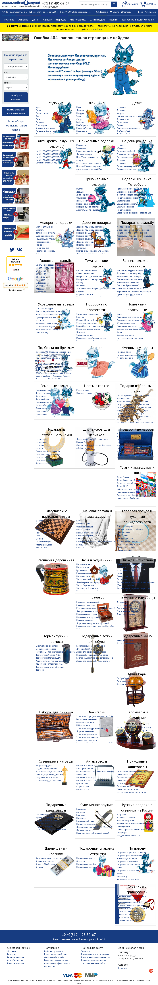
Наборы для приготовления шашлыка (134, 451)
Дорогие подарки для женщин (90, 230)
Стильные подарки (84, 198)
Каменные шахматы (45, 463)
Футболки (121, 567)
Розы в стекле (82, 390)
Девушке (80, 110)
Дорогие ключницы (85, 242)
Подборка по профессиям (96, 307)
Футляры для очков (126, 323)
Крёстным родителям (45, 408)
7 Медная (40, 289)
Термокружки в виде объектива (50, 667)
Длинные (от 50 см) (85, 649)
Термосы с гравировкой (128, 911)
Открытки (80, 861)
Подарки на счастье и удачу (89, 279)
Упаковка (85, 951)
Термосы (40, 670)
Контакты (127, 12)
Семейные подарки (56, 385)
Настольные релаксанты (87, 765)
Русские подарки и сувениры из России (137, 807)
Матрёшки (121, 814)
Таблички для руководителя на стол (133, 270)
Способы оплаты (15, 960)
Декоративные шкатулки (87, 611)
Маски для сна (42, 248)
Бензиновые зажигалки (86, 719)
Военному (80, 317)
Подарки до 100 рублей (47, 239)
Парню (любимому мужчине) (48, 131)
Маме (78, 107)
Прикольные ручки (125, 780)
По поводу (137, 848)
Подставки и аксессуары (87, 824)
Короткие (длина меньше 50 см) (90, 646)
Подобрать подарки (16, 97)
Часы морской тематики (87, 588)
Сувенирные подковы (46, 317)
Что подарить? (78, 19)
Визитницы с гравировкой (128, 902)
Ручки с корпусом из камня (48, 451)
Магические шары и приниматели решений (95, 771)
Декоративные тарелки (127, 541)
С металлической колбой (47, 646)
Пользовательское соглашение (95, 954)
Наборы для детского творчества (132, 116)
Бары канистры (123, 681)
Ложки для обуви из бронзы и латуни (134, 407)
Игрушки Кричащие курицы (88, 166)
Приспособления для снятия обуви (92, 655)
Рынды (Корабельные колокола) (50, 311)
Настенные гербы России (128, 282)
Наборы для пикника (56, 712)
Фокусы (79, 160)
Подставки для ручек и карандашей (133, 771)
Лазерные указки (43, 242)
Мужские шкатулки (84, 620)
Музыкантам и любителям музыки (91, 338)
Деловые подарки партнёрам (130, 273)
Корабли (40, 320)
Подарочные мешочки (86, 867)
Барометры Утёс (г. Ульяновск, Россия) (53, 376)
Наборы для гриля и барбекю (49, 719)
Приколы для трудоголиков (129, 294)
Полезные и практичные (137, 307)
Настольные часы (84, 564)
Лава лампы (81, 774)
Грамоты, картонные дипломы (49, 774)
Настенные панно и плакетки (49, 323)
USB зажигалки (83, 725)
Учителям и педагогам (86, 323)
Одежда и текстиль (137, 560)
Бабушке (80, 122)
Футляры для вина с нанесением (131, 905)
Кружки (79, 520)
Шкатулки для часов (85, 605)
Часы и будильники (96, 560)
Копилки (39, 867)
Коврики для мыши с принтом (130, 914)
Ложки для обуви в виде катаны (91, 652)
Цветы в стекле (96, 385)
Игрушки (121, 113)
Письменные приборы (46, 814)
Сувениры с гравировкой (137, 889)
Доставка (103, 12)
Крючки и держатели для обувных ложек (95, 658)
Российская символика (86, 270)
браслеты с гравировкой (128, 899)
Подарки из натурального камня (56, 432)
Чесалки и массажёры (45, 251)
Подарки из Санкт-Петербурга (137, 182)
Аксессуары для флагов (128, 495)
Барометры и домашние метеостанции (134, 213)
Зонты (120, 314)
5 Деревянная (42, 283)
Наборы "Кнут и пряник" (127, 445)
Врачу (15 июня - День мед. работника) (93, 326)
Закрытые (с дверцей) (127, 608)
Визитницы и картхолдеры (129, 276)
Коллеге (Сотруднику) (46, 128)
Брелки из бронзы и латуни (129, 419)
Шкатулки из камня (125, 207)
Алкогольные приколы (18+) (89, 169)
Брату (38, 116)
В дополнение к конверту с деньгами (134, 230)
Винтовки (80, 815)
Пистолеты (81, 818)
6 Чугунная (41, 286)
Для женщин (122, 436)
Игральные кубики (44, 544)
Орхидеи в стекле (84, 393)
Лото (38, 535)
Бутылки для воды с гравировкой (132, 908)
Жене (78, 116)
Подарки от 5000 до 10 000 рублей (92, 236)
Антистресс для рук (85, 768)
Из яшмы (40, 445)
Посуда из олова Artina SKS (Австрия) (93, 251)
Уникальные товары (85, 200)
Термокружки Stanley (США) (48, 658)
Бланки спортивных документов (131, 792)
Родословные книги (126, 643)
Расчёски (40, 245)
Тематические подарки (96, 263)
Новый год (122, 876)
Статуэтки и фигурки (44, 308)
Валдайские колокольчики (129, 204)
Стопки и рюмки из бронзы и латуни (133, 395)
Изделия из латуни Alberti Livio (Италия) (54, 370)
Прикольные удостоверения (48, 780)
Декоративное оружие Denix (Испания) (94, 827)
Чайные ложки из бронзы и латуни (132, 410)
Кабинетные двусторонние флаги (132, 489)
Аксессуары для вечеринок (88, 163)
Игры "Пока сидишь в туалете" (89, 157)
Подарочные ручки (44, 826)
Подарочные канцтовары (56, 807)
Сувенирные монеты (45, 236)
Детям (35, 19)
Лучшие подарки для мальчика (50, 156)
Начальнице (81, 131)
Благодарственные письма (56, 960)
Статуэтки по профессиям (87, 314)
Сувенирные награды (126, 169)
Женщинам (81, 148)
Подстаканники (124, 210)
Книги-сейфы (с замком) (46, 864)
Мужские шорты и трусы (127, 570)
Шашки (39, 523)
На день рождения (137, 140)
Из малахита (41, 442)
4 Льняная (40, 280)
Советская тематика (85, 273)
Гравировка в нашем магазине (138, 19)
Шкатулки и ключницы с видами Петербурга (96, 626)
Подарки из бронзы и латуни (137, 388)
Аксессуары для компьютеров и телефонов (136, 320)
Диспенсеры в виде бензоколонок (92, 439)
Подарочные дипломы (127, 355)
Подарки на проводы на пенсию (131, 852)
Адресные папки (124, 786)
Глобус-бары (123, 678)
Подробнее (95, 29)
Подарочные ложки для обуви (96, 639)
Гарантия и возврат (16, 957)
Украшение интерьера (56, 304)
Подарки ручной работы (87, 207)
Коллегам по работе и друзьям (90, 151)
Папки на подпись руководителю (132, 288)
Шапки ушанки (123, 200)
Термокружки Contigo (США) (48, 655)
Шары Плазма (82, 786)
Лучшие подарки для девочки (49, 160)
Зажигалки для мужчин (86, 734)
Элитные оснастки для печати (130, 279)
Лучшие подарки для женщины (50, 154)
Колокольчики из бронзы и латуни (132, 401)
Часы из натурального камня (49, 454)
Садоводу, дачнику (85, 335)
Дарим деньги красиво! (56, 851)
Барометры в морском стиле (129, 742)
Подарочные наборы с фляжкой (131, 448)
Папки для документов (127, 789)
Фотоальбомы (42, 399)
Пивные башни (83, 442)
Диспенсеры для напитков (96, 432)
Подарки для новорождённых (131, 855)
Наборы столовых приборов (130, 529)
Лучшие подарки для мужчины (50, 150)
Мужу (38, 107)
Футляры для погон (85, 830)
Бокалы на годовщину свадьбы (50, 265)
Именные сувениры (137, 347)
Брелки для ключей (44, 227)
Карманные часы (84, 573)
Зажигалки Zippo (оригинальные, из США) (95, 716)
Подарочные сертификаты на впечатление (136, 166)
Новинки (113, 19)
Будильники (81, 570)
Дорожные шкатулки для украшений (92, 623)
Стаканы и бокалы (84, 526)
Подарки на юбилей (126, 151)
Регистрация (150, 12)
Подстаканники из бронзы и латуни (133, 404)
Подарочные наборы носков (130, 439)
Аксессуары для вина (126, 454)
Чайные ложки (123, 532)
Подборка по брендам (56, 347)
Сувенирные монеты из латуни (130, 413)
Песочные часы (83, 576)
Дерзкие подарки (84, 154)
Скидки (96, 347)
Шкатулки (96, 598)
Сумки (119, 332)
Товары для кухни (125, 526)
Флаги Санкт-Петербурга (128, 480)
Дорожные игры (43, 541)
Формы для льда (124, 550)
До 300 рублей (123, 131)
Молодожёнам (124, 227)
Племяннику (41, 411)
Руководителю (42, 113)
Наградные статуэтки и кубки (49, 771)
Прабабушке (82, 125)
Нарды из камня (43, 457)
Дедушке (40, 122)
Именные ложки (124, 352)
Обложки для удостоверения (130, 920)
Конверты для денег (45, 861)
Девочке (121, 110)
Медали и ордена (125, 358)
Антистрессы (96, 761)
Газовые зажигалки (85, 722)
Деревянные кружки (45, 570)
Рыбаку (79, 282)
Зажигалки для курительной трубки (92, 728)
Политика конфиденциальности (95, 957)
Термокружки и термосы (56, 639)
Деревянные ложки (126, 817)
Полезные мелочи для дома (130, 338)
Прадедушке (41, 125)
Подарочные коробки (86, 864)
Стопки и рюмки (83, 529)
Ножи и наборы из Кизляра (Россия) (52, 364)
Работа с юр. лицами (53, 951)
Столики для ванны (125, 335)
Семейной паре (43, 405)
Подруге (80, 113)
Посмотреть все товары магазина (16, 111)
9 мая (119, 867)
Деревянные (123, 602)
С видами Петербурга (54, 19)
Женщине (23, 19)
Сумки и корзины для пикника (49, 722)
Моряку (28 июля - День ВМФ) (89, 320)
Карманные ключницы (127, 326)
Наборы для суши (125, 538)
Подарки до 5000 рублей (87, 233)
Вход (140, 12)
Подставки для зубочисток (129, 544)
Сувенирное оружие (96, 804)
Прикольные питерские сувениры (132, 188)
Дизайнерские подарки (87, 194)
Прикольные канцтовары (137, 764)
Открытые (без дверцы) (127, 611)
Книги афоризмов (125, 640)
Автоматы (80, 812)
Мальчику (121, 107)
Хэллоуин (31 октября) (127, 858)
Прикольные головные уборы (130, 564)
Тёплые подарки (43, 393)
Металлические (124, 605)
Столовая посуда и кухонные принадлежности (137, 516)
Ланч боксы (122, 535)
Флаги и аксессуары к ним (137, 470)
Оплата (116, 12)
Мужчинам (81, 145)
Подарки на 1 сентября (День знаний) (134, 864)
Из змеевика (41, 439)
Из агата (39, 448)
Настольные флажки (126, 492)
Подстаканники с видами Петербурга (133, 198)
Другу (38, 110)
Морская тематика (84, 294)
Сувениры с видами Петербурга (131, 192)
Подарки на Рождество (127, 861)
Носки (119, 573)
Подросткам (122, 122)
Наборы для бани (125, 442)
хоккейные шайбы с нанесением (131, 896)
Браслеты (40, 230)
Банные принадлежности (128, 576)
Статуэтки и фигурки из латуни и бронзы (134, 416)
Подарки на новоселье (46, 390)
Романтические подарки (128, 239)
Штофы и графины (84, 535)
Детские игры (123, 119)
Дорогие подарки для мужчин (90, 227)
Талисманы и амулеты (46, 233)
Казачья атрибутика (85, 821)
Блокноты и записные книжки (130, 783)
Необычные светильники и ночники (52, 314)
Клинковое (81, 809)
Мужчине (9, 19)
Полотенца (122, 579)
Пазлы (120, 125)
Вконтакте (122, 968)
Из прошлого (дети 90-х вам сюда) (92, 276)
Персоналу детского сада (88, 329)
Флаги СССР (122, 486)
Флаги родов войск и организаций (132, 483)
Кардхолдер (123, 917)
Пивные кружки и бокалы (87, 532)
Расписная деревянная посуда (56, 563)
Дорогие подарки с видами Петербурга (135, 194)
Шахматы (40, 520)
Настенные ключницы (137, 598)
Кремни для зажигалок (86, 740)
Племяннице (41, 414)
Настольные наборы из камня (49, 460)
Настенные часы (83, 567)
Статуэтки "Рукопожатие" (128, 285)
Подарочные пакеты (85, 858)
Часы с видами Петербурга (88, 579)
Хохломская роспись (126, 820)
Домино (39, 538)
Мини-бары (137, 674)
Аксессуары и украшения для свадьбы (134, 236)
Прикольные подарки (96, 140)
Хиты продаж (97, 19)
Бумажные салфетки (126, 547)
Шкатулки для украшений (87, 602)
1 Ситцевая (41, 271)
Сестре (79, 119)
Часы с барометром (85, 585)
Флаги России (123, 477)
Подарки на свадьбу (137, 222)
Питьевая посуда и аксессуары (96, 514)
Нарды (39, 526)
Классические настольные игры (56, 514)
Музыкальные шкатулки (86, 614)
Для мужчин (122, 433)
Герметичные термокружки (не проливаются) (56, 652)
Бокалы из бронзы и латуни (129, 398)
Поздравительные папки (128, 157)
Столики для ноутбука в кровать (131, 329)
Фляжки (79, 538)
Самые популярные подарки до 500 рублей (55, 162)
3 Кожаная (40, 277)
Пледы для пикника (45, 725)
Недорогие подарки (56, 222)
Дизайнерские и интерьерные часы (92, 582)
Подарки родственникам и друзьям (52, 402)
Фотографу (81, 332)
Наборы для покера (126, 457)
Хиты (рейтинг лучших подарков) (56, 143)
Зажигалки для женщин (87, 737)
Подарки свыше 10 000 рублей (90, 239)
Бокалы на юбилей (125, 154)
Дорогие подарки (96, 222)
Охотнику (80, 285)
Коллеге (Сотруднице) (86, 128)
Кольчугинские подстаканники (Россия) (53, 373)
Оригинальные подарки (96, 182)
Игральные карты (43, 529)
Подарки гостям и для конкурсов (132, 233)
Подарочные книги (137, 636)
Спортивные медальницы (128, 128)
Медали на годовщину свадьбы (50, 268)
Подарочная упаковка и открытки (96, 851)
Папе (38, 119)
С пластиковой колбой (46, 649)
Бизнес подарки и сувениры (137, 263)
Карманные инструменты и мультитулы (134, 291)
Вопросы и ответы (15, 963)
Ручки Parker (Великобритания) (50, 817)
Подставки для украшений (88, 617)
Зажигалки (96, 712)
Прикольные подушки (45, 326)
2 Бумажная (41, 274)
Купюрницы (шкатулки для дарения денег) (95, 608)
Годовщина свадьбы (56, 260)
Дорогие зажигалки (85, 731)
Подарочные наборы (137, 429)
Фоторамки (41, 396)
